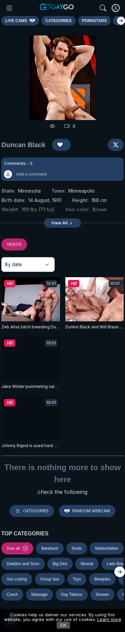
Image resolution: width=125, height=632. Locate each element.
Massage (39, 594)
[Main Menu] (9, 8)
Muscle (87, 563)
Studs (77, 548)
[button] (62, 169)
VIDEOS (14, 244)
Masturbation (106, 548)
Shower (102, 594)
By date (13, 264)
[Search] (103, 8)
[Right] (121, 21)
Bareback (49, 548)
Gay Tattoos (71, 594)
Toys (77, 579)
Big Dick (60, 563)
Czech (12, 594)
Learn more (109, 619)
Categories (32, 511)
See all (17, 548)
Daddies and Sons (23, 563)
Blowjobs (102, 579)
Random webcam (87, 511)
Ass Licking (17, 579)
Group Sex (49, 579)
